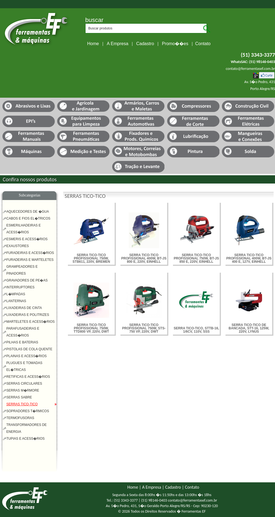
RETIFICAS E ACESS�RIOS (28, 377)
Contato (203, 43)
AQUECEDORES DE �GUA (27, 212)
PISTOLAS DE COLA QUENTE (29, 349)
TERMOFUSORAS (20, 418)
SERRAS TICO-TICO (22, 404)
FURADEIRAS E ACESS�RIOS (30, 253)
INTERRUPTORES (20, 287)
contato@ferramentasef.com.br (250, 68)
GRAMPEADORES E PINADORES (22, 270)
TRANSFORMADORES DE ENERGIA (26, 428)
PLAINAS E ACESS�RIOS (26, 356)
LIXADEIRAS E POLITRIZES (27, 315)
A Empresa (117, 43)
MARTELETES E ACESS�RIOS (30, 322)
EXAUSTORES (17, 246)
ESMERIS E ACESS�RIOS (27, 239)
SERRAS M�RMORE (22, 390)
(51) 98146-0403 (262, 61)
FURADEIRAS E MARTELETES (30, 260)
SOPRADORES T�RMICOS (27, 411)
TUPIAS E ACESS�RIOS (25, 439)
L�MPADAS (15, 294)
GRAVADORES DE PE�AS (27, 280)
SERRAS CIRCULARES (24, 383)
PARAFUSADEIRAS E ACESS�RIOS (22, 332)
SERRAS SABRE (19, 397)
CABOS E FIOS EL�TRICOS (28, 218)
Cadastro (145, 43)
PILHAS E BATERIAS (22, 342)
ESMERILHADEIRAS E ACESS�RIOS (23, 228)
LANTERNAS (16, 301)
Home (93, 43)
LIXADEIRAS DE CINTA (24, 308)
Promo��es (175, 43)
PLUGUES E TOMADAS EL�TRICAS (24, 366)
